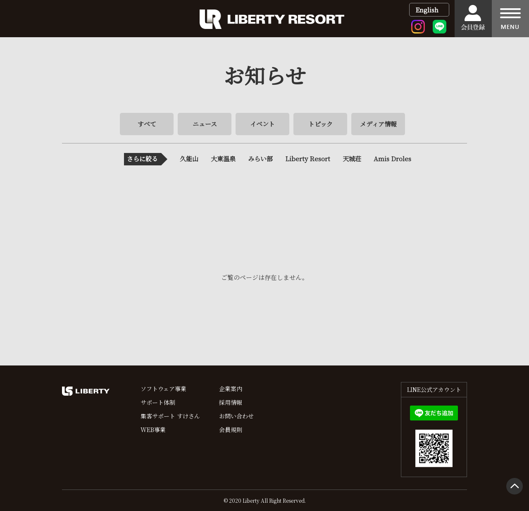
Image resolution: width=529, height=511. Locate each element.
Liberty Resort (307, 158)
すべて (147, 123)
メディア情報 (378, 123)
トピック (320, 123)
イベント (262, 123)
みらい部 (260, 158)
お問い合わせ (236, 416)
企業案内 (230, 388)
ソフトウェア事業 (163, 388)
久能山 (189, 158)
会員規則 (230, 429)
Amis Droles (392, 158)
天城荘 (352, 158)
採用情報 (230, 402)
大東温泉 (223, 158)
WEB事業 (153, 429)
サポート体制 (158, 402)
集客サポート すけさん (170, 416)
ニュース (205, 123)
